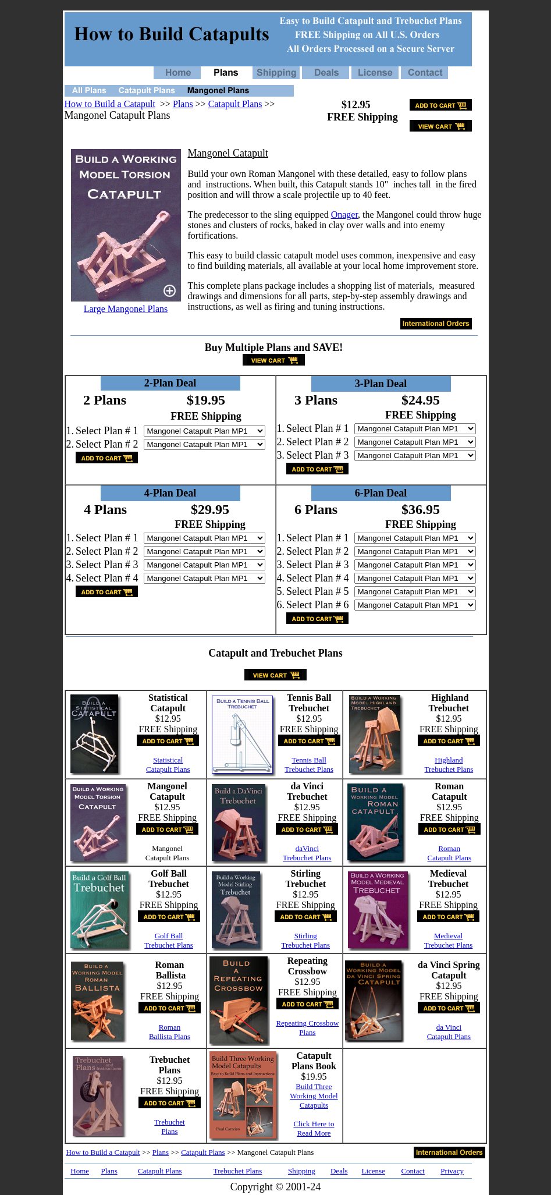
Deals (339, 1170)
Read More (313, 1133)
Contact (412, 1170)
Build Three (314, 1086)
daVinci (307, 848)
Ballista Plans (169, 1036)
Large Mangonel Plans (126, 309)
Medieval (448, 935)
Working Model (313, 1095)
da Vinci (448, 1027)
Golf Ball (169, 935)
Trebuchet (169, 1122)
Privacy (452, 1170)
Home (79, 1170)
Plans (183, 104)
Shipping (301, 1170)
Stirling (305, 935)
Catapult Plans (235, 104)
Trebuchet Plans (309, 769)
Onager (344, 214)
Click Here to (313, 1123)
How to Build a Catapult (110, 104)
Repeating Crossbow (307, 1023)
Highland (449, 760)
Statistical (168, 760)
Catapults (314, 1105)
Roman (449, 848)
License (373, 1170)
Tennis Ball (309, 760)
